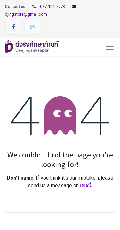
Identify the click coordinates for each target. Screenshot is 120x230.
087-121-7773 (52, 6)
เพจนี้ (86, 185)
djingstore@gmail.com (26, 14)
